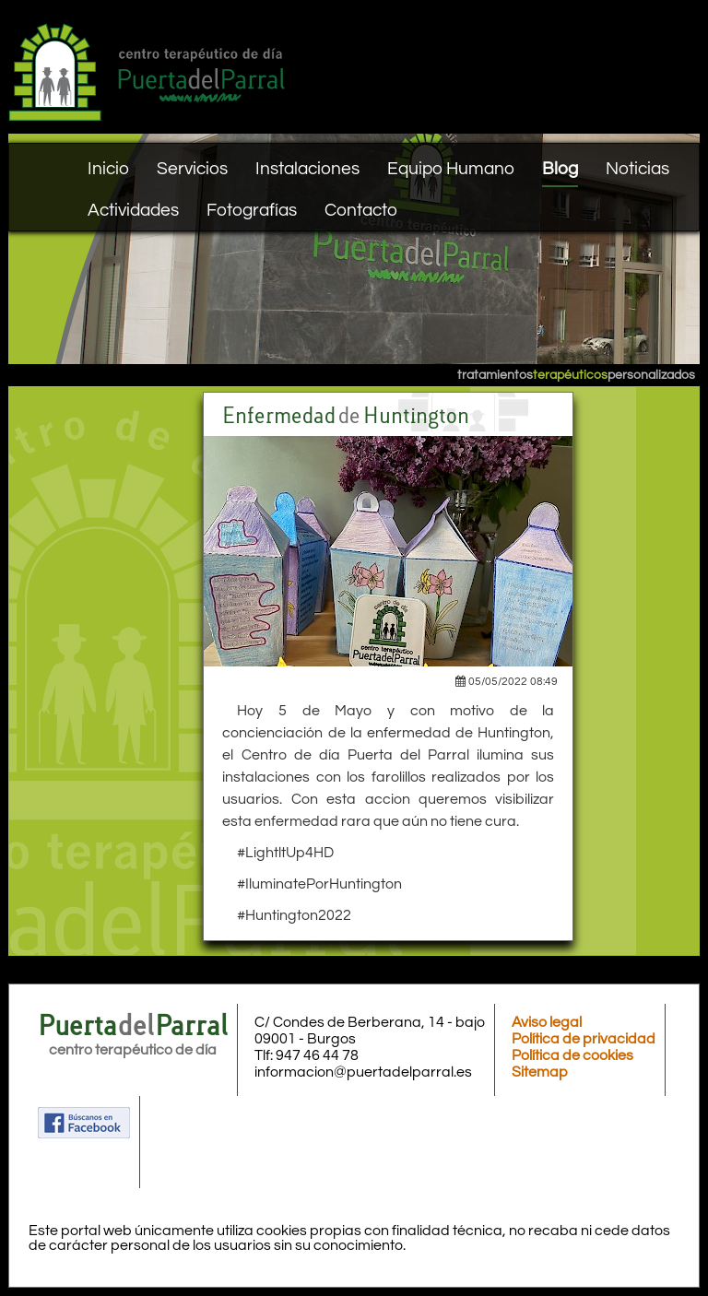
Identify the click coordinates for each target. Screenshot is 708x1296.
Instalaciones (307, 168)
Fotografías (251, 210)
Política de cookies (572, 1055)
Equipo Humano (450, 168)
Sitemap (540, 1072)
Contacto (360, 210)
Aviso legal (547, 1022)
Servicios (192, 168)
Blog (560, 168)
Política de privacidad (583, 1038)
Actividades (133, 210)
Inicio (108, 168)
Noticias (637, 168)
